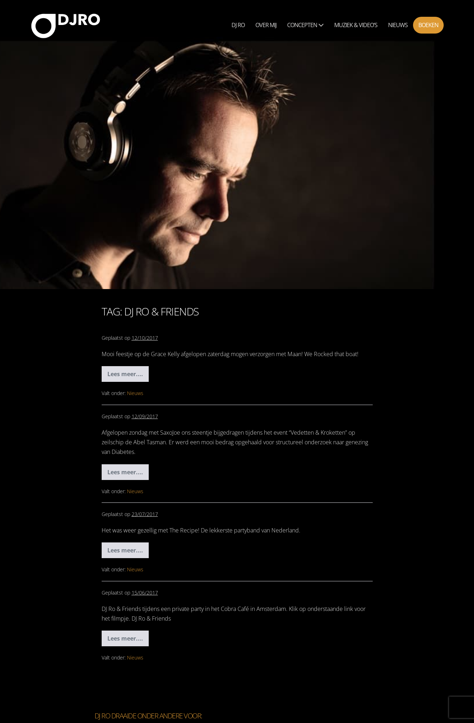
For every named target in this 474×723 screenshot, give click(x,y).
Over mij (265, 25)
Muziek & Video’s (355, 25)
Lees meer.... (128, 376)
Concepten (305, 25)
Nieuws (398, 25)
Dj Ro (238, 25)
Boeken (428, 25)
